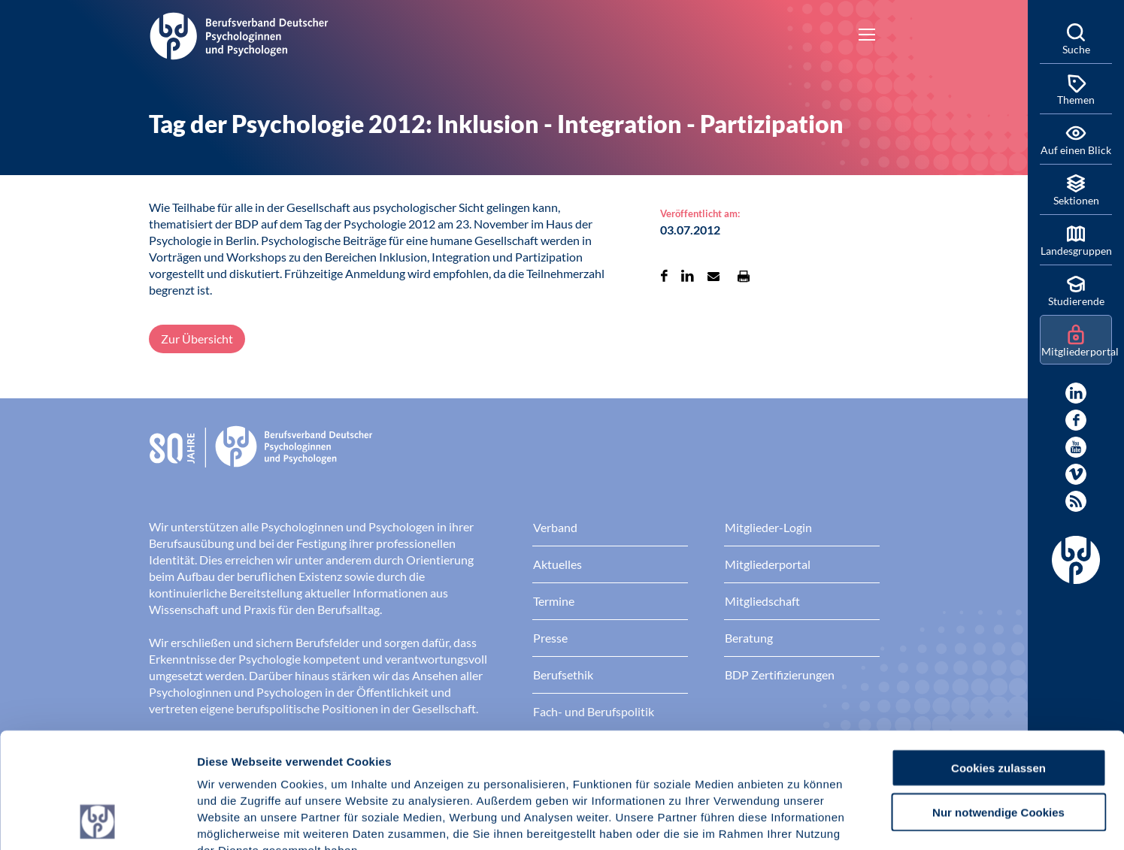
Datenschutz (308, 759)
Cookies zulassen (998, 659)
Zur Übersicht (197, 338)
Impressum (230, 759)
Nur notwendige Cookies (998, 703)
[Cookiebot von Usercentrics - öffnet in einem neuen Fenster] (97, 820)
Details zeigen (800, 820)
